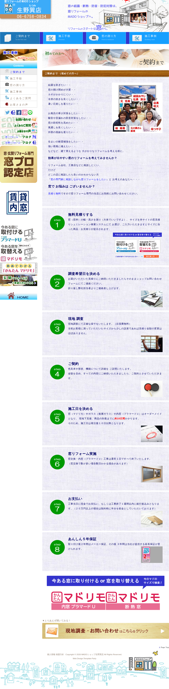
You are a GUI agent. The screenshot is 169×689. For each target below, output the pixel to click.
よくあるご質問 (18, 97)
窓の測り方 (114, 38)
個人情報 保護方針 (55, 654)
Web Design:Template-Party (84, 658)
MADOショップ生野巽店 (92, 654)
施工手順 (70, 38)
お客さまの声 (16, 104)
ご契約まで (27, 38)
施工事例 (157, 38)
